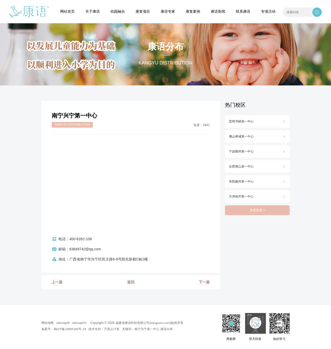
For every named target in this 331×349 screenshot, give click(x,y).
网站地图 (47, 323)
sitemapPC (80, 323)
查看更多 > (257, 210)
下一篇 (204, 282)
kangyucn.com (161, 323)
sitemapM (63, 323)
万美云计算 (112, 329)
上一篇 (57, 282)
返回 (130, 282)
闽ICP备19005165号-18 (70, 329)
